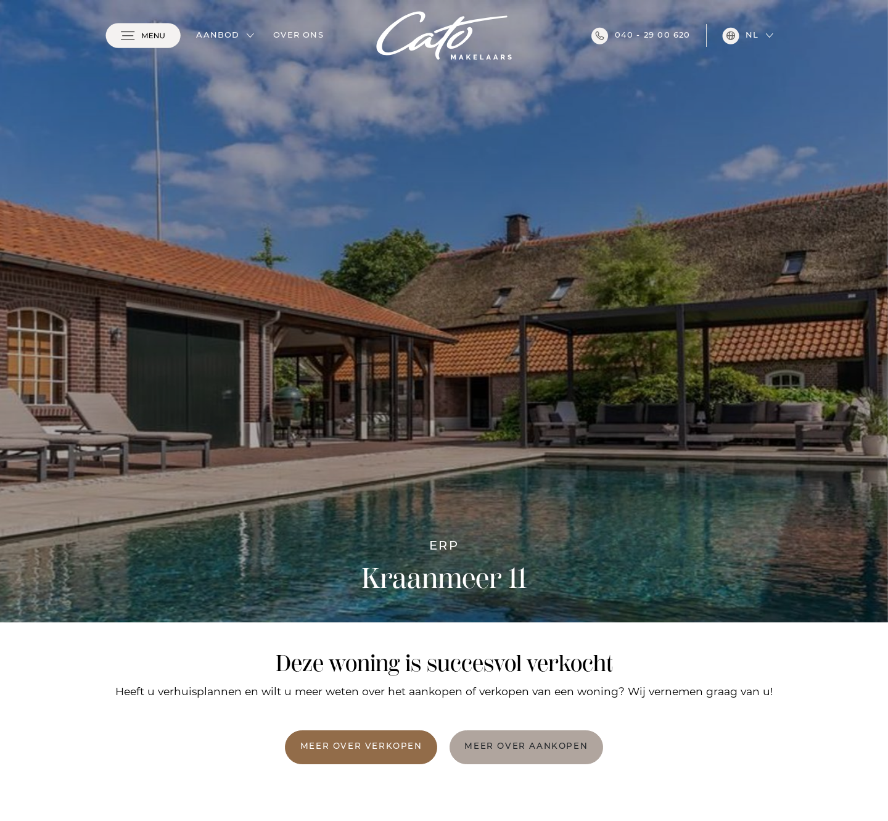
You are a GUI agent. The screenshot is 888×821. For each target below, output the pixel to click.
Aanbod (217, 35)
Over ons (298, 35)
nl (740, 35)
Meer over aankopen (526, 747)
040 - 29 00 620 (641, 35)
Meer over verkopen (361, 747)
